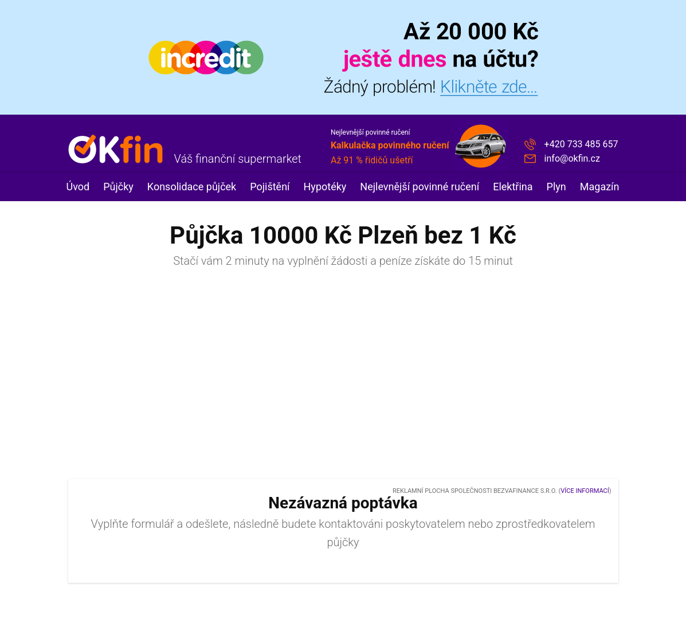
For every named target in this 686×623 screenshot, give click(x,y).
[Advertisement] (343, 379)
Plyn (556, 187)
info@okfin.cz (572, 158)
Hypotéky (325, 187)
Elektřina (512, 187)
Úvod (78, 187)
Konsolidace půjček (191, 187)
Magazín (600, 187)
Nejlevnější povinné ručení (419, 187)
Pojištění (269, 187)
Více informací (584, 491)
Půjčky (118, 187)
